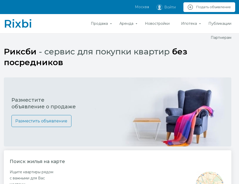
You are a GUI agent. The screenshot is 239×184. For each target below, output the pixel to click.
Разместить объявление (42, 121)
